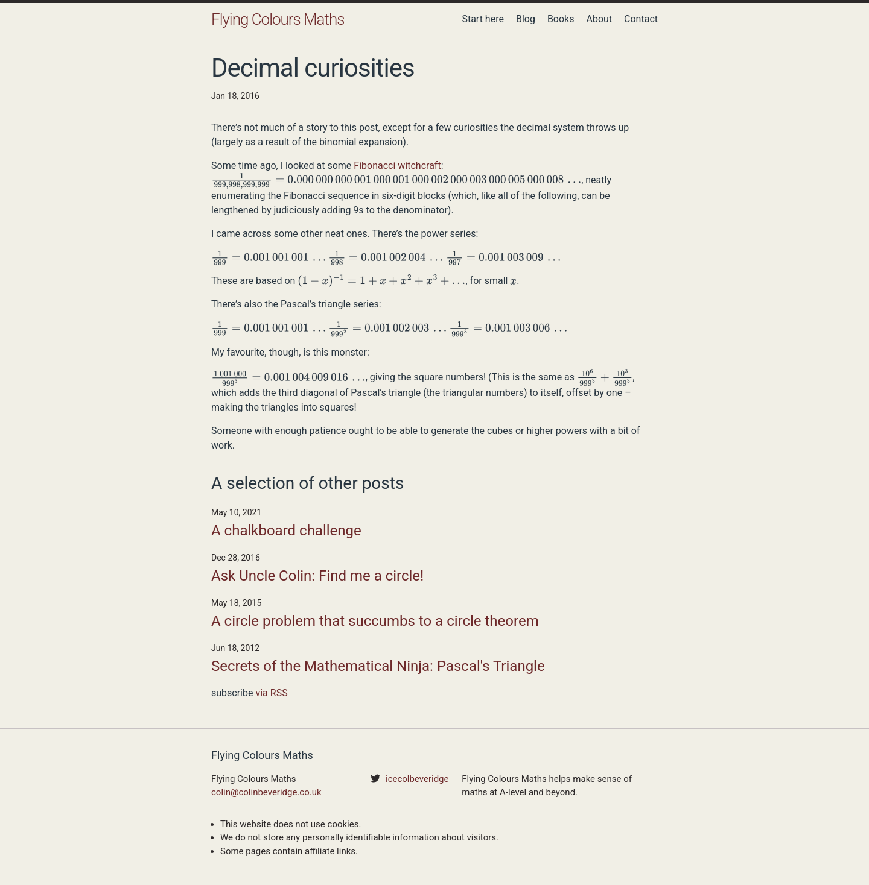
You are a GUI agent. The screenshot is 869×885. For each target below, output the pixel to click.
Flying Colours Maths (277, 19)
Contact (641, 19)
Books (561, 19)
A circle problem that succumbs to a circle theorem (375, 621)
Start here (483, 19)
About (599, 19)
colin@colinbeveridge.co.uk (266, 792)
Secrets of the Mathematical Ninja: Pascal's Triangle (378, 666)
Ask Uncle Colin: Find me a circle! (317, 575)
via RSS (271, 693)
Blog (525, 19)
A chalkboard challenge (286, 530)
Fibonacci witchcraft (397, 165)
